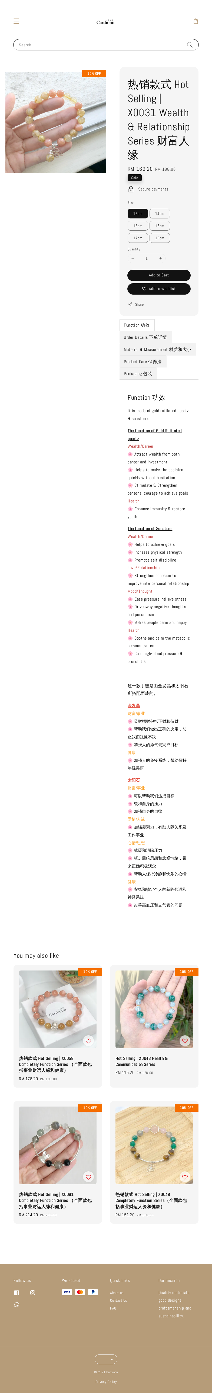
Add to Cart (159, 275)
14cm (159, 213)
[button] (16, 21)
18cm (159, 238)
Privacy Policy (106, 1381)
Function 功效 (137, 325)
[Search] (189, 44)
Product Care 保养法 (143, 362)
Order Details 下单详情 (145, 337)
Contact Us (118, 1300)
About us (117, 1292)
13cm (138, 213)
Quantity (134, 249)
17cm (138, 238)
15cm (138, 225)
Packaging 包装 (138, 373)
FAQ (113, 1308)
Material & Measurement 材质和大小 (157, 349)
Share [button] (136, 304)
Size (131, 202)
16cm (159, 225)
